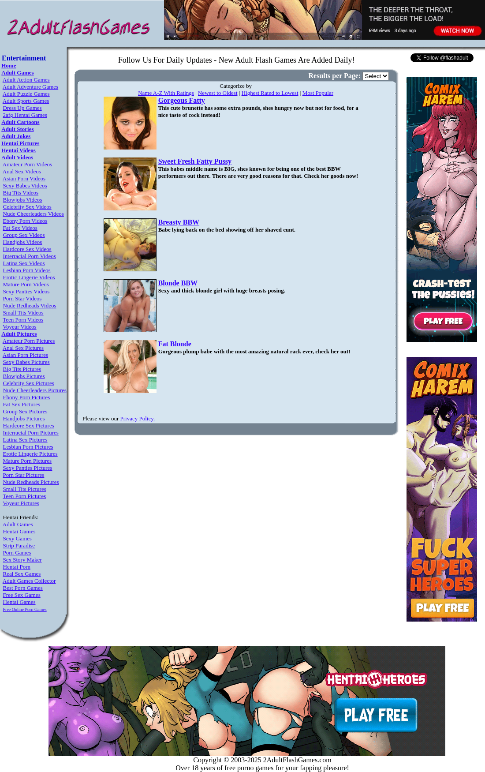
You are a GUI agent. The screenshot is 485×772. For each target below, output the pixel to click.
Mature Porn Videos (26, 284)
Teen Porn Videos (23, 319)
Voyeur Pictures (21, 503)
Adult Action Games (26, 79)
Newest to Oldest (218, 93)
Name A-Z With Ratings (166, 93)
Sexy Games (17, 538)
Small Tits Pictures (24, 489)
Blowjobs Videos (22, 199)
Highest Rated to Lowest (270, 93)
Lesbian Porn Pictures (28, 446)
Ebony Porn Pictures (26, 397)
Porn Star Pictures (24, 475)
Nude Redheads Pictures (31, 482)
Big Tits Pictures (22, 369)
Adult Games (18, 524)
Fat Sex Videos (20, 228)
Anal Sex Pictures (23, 348)
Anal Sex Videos (22, 171)
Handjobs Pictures (24, 418)
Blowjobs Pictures (24, 376)
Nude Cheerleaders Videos (33, 213)
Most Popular (317, 93)
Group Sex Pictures (25, 411)
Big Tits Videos (21, 192)
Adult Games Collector (29, 580)
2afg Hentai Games (25, 115)
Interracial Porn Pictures (31, 432)
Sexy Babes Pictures (26, 362)
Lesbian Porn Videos (27, 270)
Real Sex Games (22, 573)
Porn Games (17, 552)
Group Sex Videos (24, 235)
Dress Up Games (22, 108)
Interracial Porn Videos (29, 256)
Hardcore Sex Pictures (28, 425)
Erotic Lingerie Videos (29, 277)
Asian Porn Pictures (25, 355)
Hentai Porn (16, 566)
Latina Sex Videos (24, 263)
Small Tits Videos (23, 312)
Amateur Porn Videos (27, 164)
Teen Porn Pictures (24, 496)
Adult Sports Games (26, 100)
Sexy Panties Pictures (27, 468)
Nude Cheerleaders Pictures (35, 390)
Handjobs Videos (22, 242)
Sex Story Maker (22, 559)
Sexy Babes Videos (25, 185)
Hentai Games (19, 531)
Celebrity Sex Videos (27, 206)
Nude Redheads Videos (29, 305)
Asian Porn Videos (24, 178)
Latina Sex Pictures (25, 439)
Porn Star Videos (22, 298)
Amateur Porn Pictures (29, 340)
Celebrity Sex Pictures (28, 383)
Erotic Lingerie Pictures (30, 453)
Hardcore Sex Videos (27, 249)
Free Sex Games (22, 595)
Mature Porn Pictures (27, 460)
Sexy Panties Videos (26, 291)
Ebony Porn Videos (25, 220)
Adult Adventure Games (30, 86)
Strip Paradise (19, 545)
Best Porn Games (23, 588)
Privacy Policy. (137, 418)
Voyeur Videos (19, 326)
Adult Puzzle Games (26, 93)
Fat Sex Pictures (22, 404)
